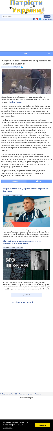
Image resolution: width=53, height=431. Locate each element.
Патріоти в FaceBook (22, 302)
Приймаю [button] (42, 425)
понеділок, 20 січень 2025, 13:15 (10, 67)
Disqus (38, 181)
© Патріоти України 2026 (8, 394)
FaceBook (14, 181)
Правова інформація (26, 394)
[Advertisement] (26, 36)
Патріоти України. (15, 102)
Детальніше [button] (7, 428)
